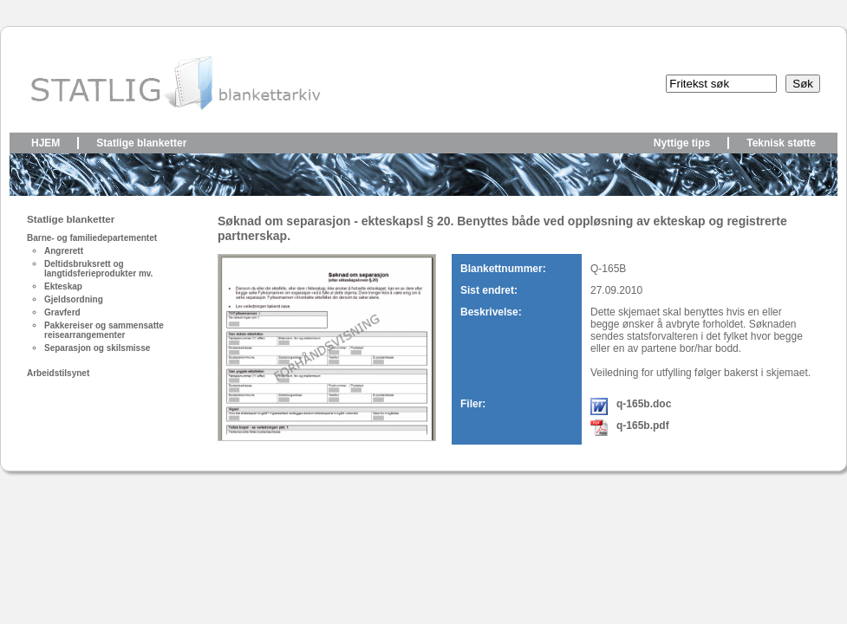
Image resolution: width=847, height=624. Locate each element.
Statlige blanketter (141, 143)
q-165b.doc (643, 404)
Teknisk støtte (781, 143)
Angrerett (63, 251)
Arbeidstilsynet (58, 373)
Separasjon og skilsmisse (97, 348)
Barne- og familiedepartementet (92, 238)
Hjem (45, 143)
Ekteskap (63, 286)
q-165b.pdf (642, 425)
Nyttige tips (682, 143)
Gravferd (62, 312)
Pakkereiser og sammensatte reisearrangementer (104, 330)
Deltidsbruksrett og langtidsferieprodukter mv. (98, 268)
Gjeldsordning (73, 299)
